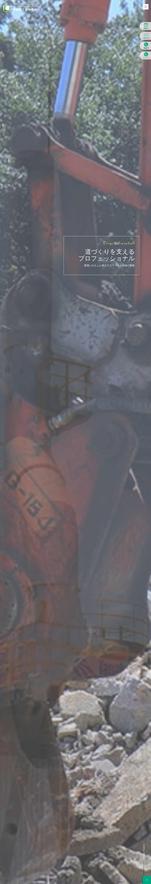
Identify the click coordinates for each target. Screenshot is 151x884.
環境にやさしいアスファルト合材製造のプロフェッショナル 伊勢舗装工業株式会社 (21, 8)
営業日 (145, 26)
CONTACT (145, 36)
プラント (145, 55)
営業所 (145, 46)
